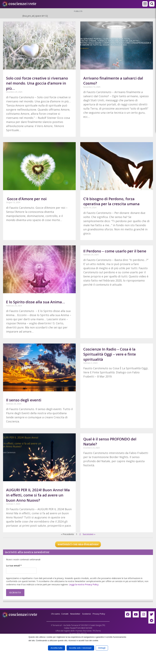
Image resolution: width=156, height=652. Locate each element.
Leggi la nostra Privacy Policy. (83, 584)
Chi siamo (54, 612)
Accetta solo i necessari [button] (80, 648)
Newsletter (75, 612)
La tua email (14, 565)
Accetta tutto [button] (56, 648)
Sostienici (87, 612)
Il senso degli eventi (23, 399)
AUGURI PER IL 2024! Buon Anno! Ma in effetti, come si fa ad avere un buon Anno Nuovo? (38, 495)
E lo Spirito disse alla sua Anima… (35, 301)
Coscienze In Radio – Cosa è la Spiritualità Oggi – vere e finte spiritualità (109, 354)
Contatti (64, 612)
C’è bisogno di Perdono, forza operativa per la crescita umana (111, 201)
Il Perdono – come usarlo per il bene (114, 250)
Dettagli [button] (101, 648)
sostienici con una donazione (78, 544)
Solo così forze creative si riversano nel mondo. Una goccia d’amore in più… (37, 83)
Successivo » (89, 534)
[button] (151, 4)
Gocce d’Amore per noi (26, 198)
